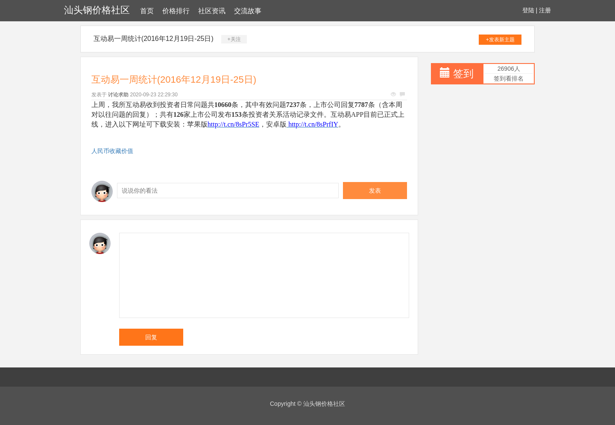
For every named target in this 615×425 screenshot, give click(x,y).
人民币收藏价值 (112, 150)
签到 (463, 73)
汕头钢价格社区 (97, 10)
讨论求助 (118, 95)
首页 (147, 10)
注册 (545, 10)
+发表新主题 (500, 40)
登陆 (528, 10)
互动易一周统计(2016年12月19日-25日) (154, 38)
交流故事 (247, 10)
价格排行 (176, 10)
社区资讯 (212, 10)
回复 (151, 337)
